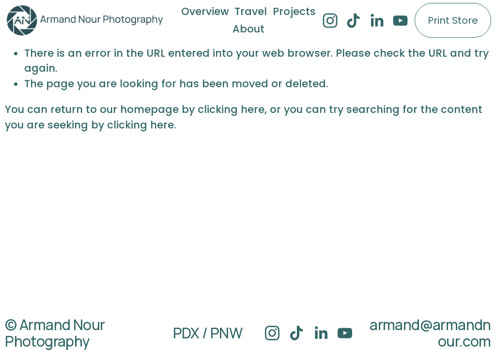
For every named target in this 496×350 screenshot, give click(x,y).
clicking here (231, 109)
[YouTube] (400, 21)
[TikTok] (353, 21)
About (248, 29)
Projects (294, 11)
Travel (250, 11)
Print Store (453, 20)
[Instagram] (330, 21)
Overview (205, 11)
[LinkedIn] (377, 21)
